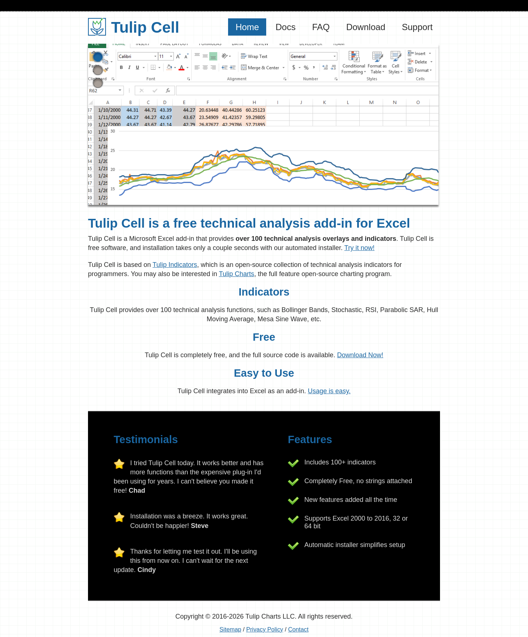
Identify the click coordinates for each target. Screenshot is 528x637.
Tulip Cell (133, 27)
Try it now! (359, 247)
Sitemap (230, 629)
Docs (285, 27)
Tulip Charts (236, 274)
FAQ (321, 27)
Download (365, 27)
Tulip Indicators (175, 264)
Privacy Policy (264, 629)
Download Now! (360, 355)
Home (247, 27)
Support (417, 27)
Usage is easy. (329, 391)
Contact (298, 629)
